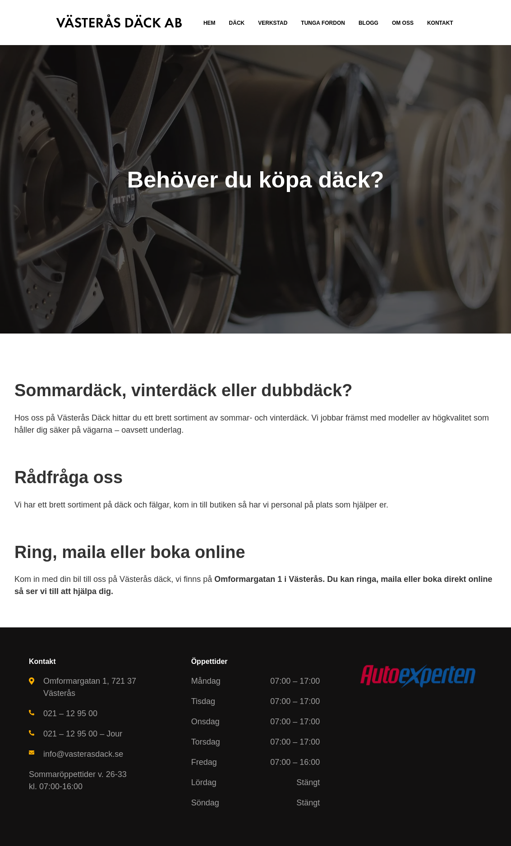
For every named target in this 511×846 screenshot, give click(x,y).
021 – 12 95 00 (70, 713)
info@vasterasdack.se (83, 754)
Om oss (403, 23)
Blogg (368, 23)
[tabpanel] (255, 189)
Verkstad (272, 23)
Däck (237, 23)
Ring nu (209, 220)
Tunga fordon (323, 23)
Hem (209, 23)
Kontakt (440, 23)
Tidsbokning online (285, 220)
